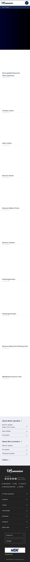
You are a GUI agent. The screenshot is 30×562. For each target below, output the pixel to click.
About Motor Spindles (12, 421)
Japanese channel (21, 479)
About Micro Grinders (12, 441)
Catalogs (15, 541)
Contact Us (15, 535)
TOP (3, 7)
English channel (20, 477)
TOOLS (5, 460)
